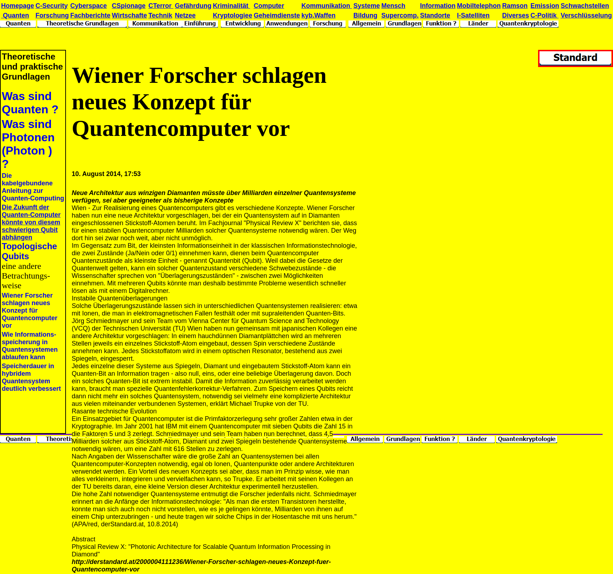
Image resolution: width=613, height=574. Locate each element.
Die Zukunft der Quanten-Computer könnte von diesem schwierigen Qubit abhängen (31, 222)
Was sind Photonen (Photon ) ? (28, 144)
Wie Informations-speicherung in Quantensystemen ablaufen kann (30, 346)
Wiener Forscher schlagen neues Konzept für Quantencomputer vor (29, 310)
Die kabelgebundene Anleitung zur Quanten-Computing (33, 187)
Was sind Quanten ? (30, 103)
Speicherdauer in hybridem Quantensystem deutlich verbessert (31, 377)
